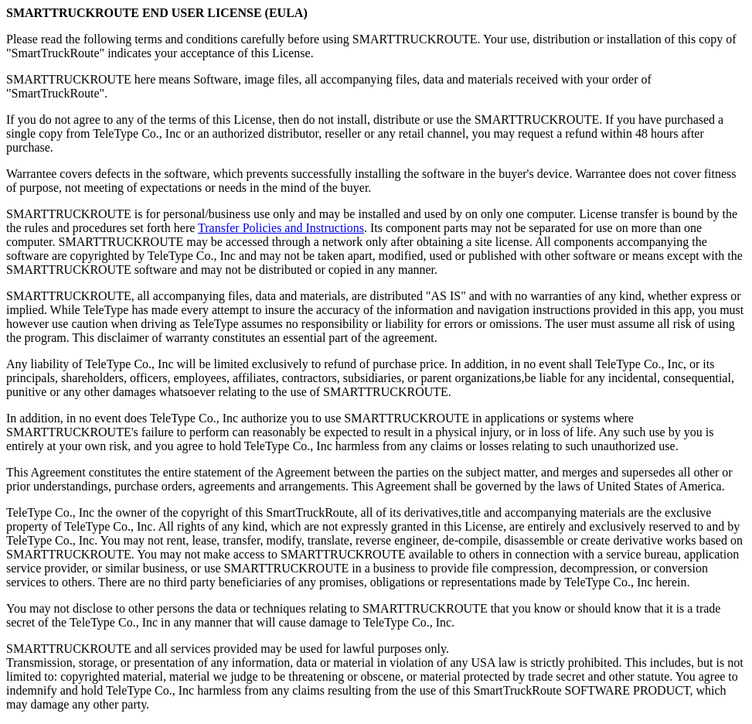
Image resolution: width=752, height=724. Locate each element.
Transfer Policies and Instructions (281, 227)
